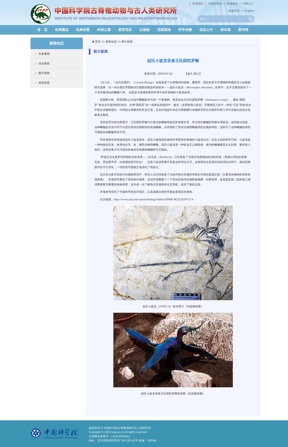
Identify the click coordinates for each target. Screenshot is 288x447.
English (249, 10)
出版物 (144, 30)
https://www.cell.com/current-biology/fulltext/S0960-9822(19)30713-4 (153, 199)
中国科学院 (215, 3)
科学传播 (185, 30)
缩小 (196, 73)
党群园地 (164, 30)
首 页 (42, 30)
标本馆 (225, 30)
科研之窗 (104, 30)
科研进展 (44, 82)
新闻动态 (111, 41)
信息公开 (206, 30)
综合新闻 (44, 63)
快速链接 (232, 3)
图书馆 (243, 30)
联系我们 (198, 3)
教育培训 (125, 30)
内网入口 (248, 3)
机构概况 (62, 30)
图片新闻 (44, 73)
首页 (98, 41)
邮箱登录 (234, 10)
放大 (190, 73)
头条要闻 (44, 53)
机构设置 (83, 30)
